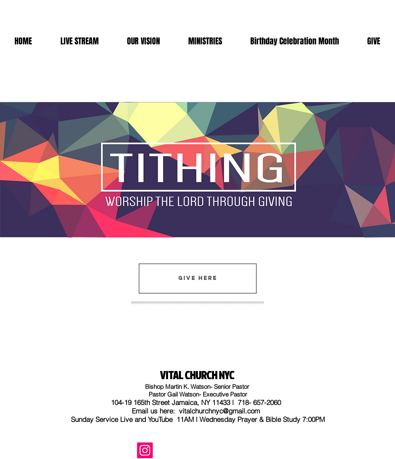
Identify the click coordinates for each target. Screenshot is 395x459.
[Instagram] (145, 450)
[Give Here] (198, 278)
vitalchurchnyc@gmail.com (219, 411)
